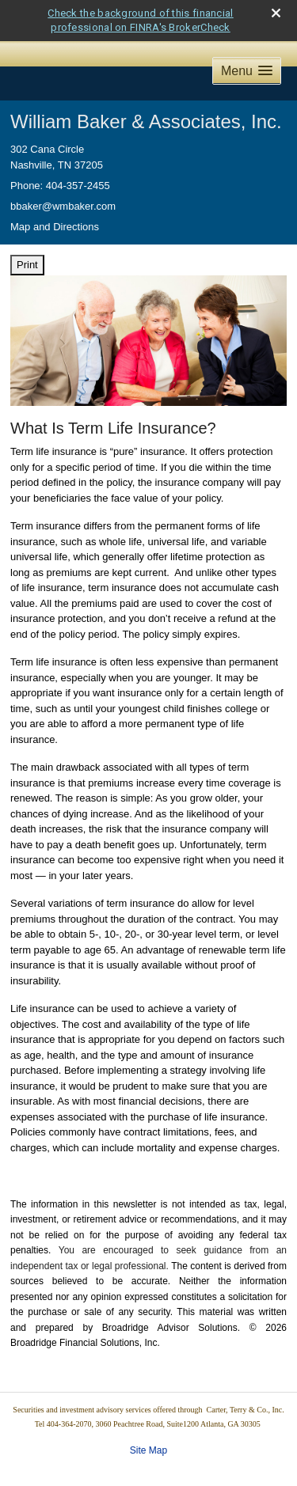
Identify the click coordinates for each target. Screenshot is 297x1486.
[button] (246, 71)
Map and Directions (54, 227)
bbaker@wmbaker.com (63, 206)
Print (27, 265)
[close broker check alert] (276, 13)
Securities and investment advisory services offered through (109, 1409)
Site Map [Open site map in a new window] (148, 1450)
